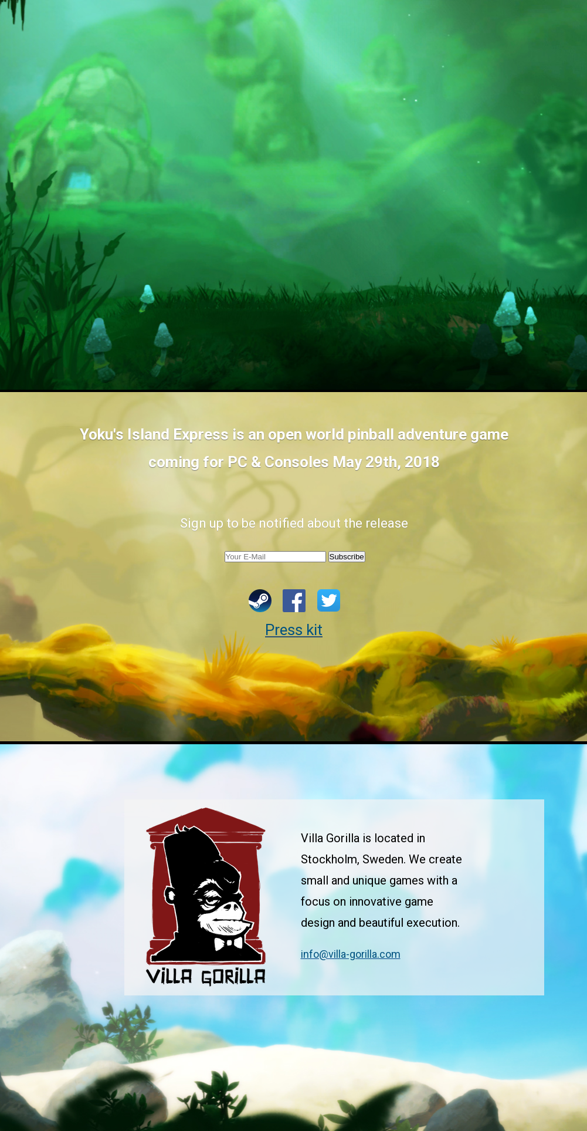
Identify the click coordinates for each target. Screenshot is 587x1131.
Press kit (294, 630)
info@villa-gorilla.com (351, 954)
